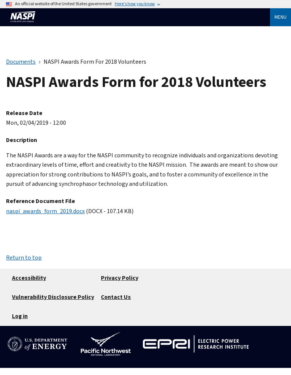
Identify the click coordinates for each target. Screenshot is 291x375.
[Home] (23, 25)
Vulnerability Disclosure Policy (53, 297)
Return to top (24, 258)
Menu (280, 17)
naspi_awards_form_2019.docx (45, 211)
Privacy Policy (119, 278)
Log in (20, 316)
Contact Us (116, 297)
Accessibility (29, 278)
